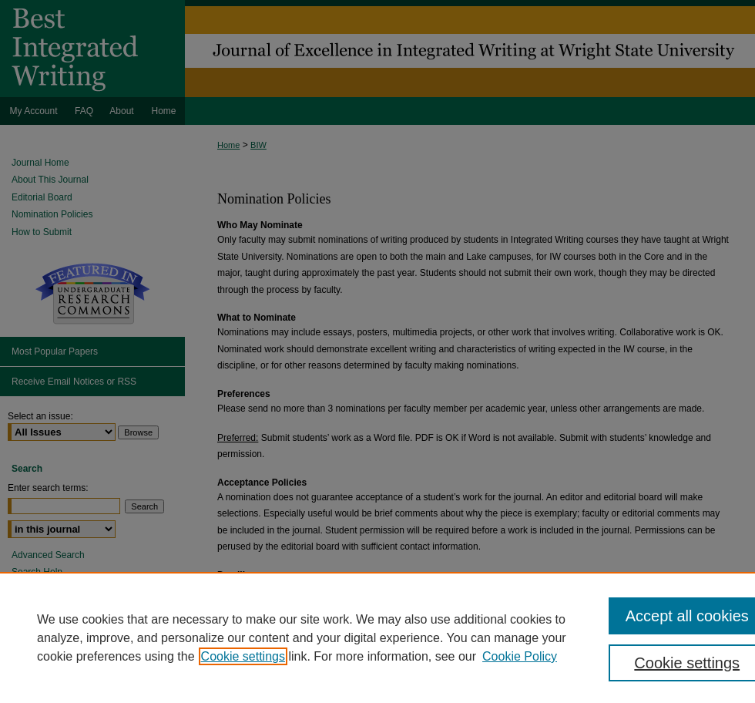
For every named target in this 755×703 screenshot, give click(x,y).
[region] (377, 637)
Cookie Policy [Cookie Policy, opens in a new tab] (519, 656)
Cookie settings (243, 656)
